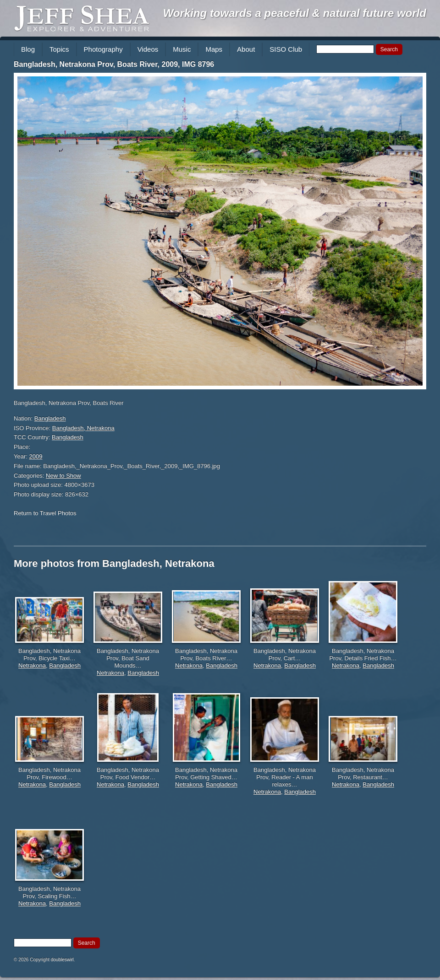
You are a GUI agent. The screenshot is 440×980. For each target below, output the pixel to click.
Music (182, 49)
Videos (148, 49)
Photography (103, 49)
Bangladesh (50, 418)
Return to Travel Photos (45, 513)
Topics (59, 49)
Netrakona (32, 665)
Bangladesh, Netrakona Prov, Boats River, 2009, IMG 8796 (114, 64)
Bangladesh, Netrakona (83, 428)
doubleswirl (62, 959)
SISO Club (286, 49)
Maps (213, 49)
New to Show (63, 475)
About (246, 49)
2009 (36, 456)
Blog (28, 49)
